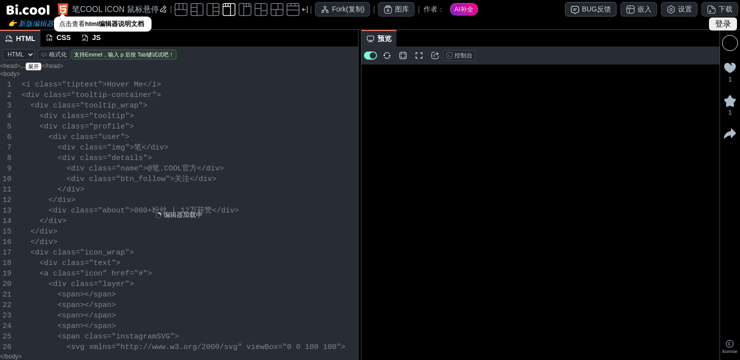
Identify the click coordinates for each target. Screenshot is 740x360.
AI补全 (464, 9)
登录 (723, 24)
